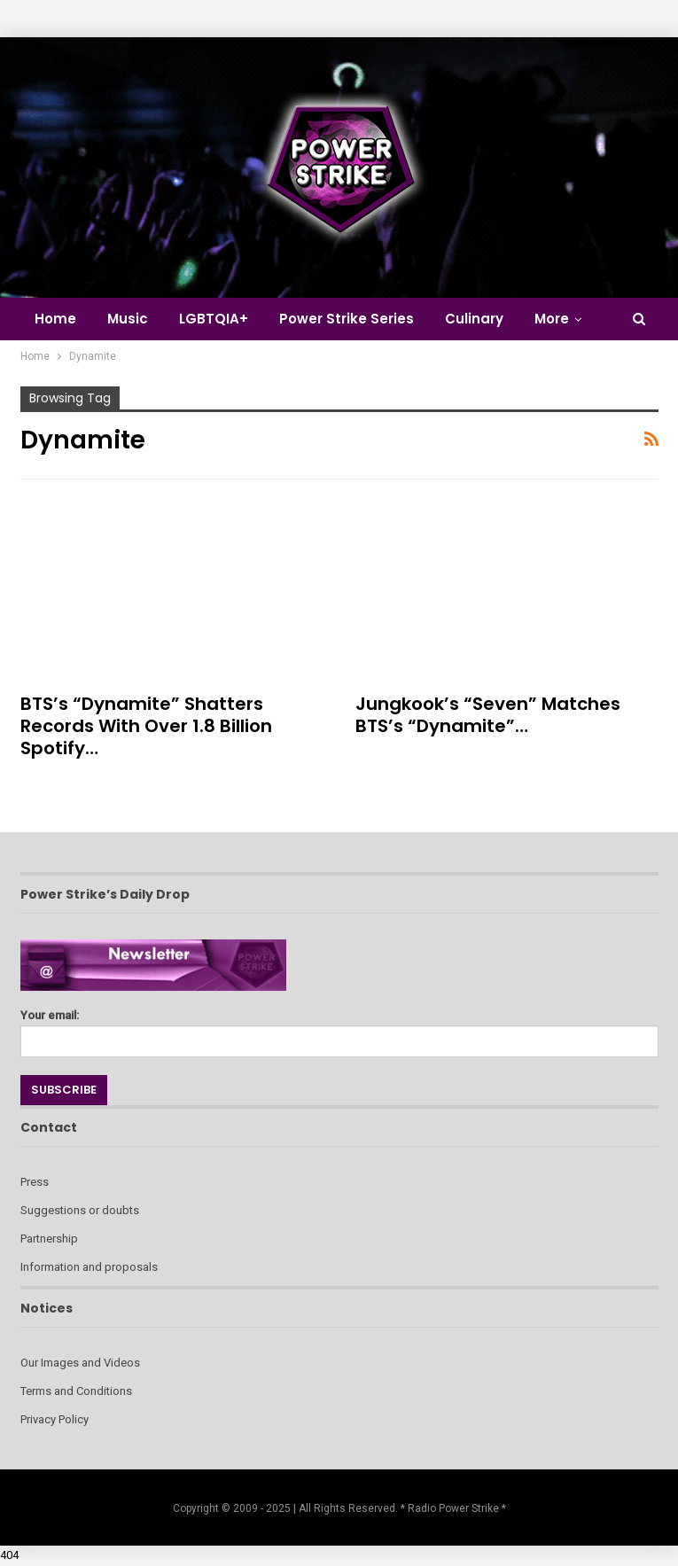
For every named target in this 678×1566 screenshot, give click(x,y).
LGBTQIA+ (213, 318)
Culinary (474, 318)
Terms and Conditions (76, 1391)
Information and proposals (89, 1267)
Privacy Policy (54, 1419)
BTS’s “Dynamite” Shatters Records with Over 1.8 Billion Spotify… (146, 725)
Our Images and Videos (80, 1362)
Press (34, 1181)
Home (55, 318)
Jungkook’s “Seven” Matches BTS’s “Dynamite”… (487, 714)
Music (127, 318)
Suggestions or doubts (79, 1210)
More (551, 318)
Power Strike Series (346, 318)
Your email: (339, 1028)
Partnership (49, 1238)
